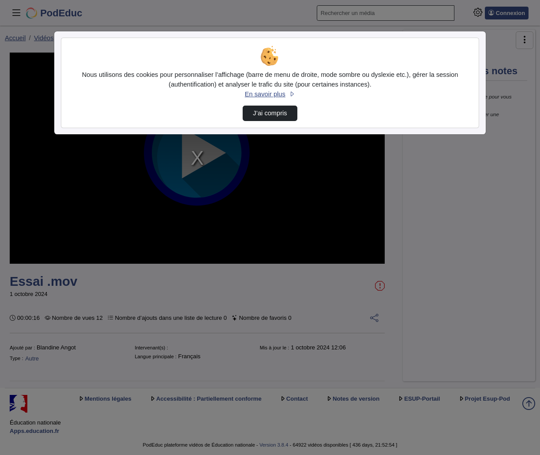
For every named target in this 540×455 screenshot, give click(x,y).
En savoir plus (270, 94)
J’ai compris (270, 113)
